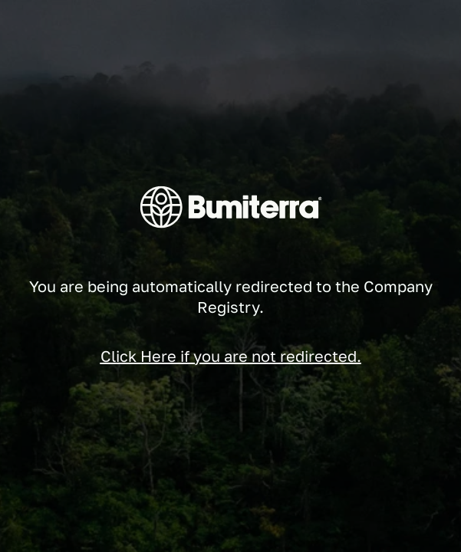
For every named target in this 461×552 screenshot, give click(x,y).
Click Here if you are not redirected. (230, 356)
